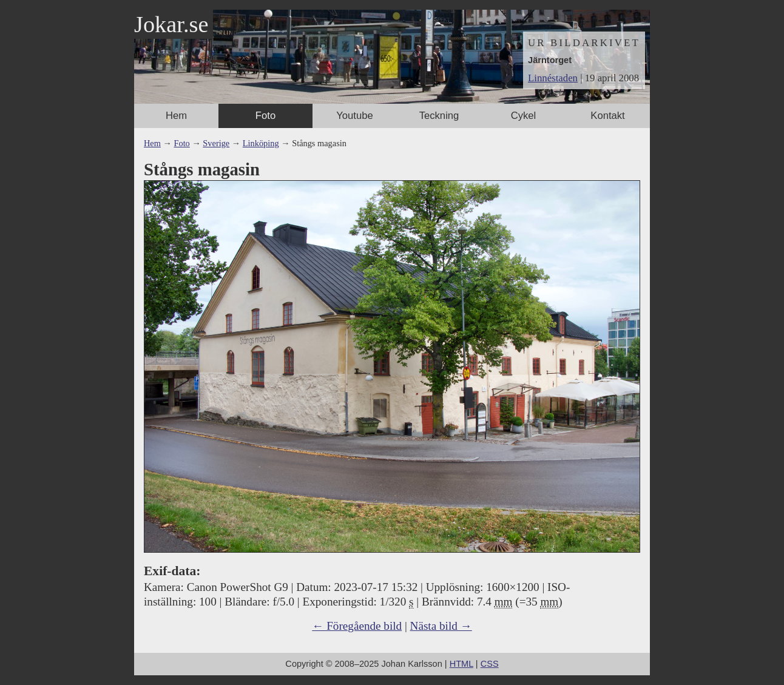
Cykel (523, 115)
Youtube (354, 115)
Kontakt (607, 115)
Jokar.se (171, 24)
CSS (490, 664)
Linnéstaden (553, 78)
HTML (461, 664)
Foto (265, 115)
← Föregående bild (357, 625)
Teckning (439, 115)
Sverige (216, 143)
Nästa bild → (441, 625)
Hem (176, 115)
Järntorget (550, 60)
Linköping (261, 143)
